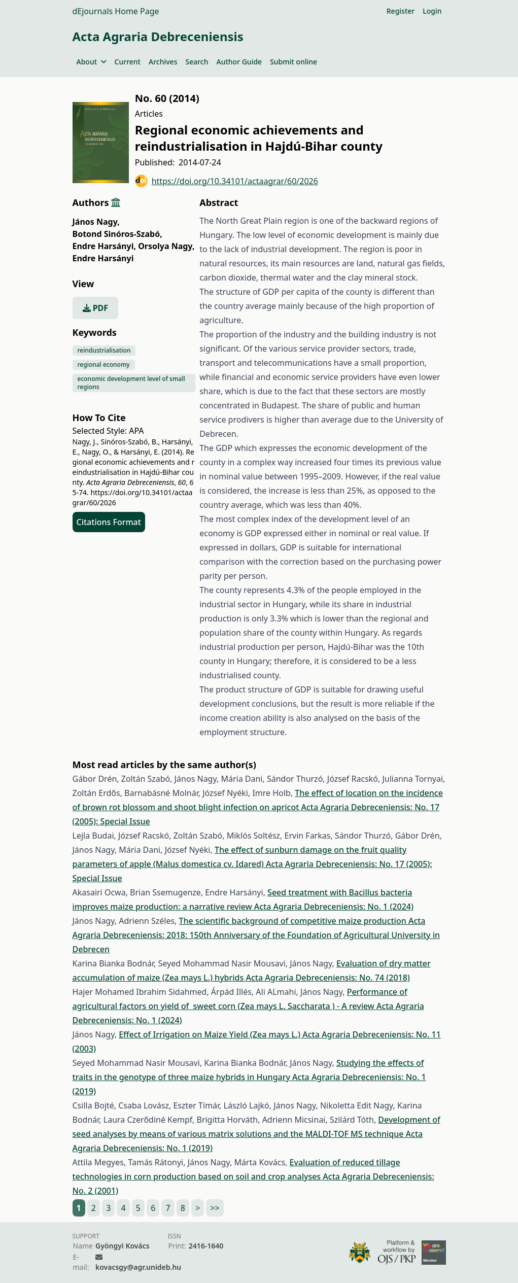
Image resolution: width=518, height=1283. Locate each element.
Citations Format (109, 522)
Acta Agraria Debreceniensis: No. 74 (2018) (327, 977)
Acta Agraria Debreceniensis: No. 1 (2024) (333, 906)
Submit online (293, 61)
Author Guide (239, 61)
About (92, 61)
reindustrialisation (104, 350)
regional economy (104, 364)
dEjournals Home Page (116, 11)
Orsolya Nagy (166, 246)
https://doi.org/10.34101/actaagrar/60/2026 (226, 181)
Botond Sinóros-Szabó (117, 233)
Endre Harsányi (104, 246)
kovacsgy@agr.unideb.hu (138, 1267)
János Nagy (96, 221)
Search (196, 61)
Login (432, 11)
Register (401, 11)
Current (128, 61)
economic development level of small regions (131, 382)
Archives (163, 61)
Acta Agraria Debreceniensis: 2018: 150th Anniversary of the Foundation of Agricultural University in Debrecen (256, 935)
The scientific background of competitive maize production (293, 920)
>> (214, 1207)
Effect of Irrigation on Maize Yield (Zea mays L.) (210, 1034)
